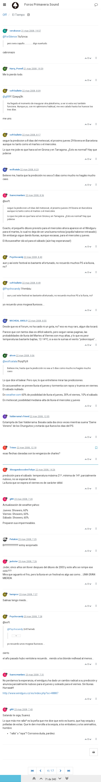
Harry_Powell (16, 68)
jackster (14, 561)
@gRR (6, 96)
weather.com (13, 394)
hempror (14, 594)
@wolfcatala (10, 361)
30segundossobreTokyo (22, 469)
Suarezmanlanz (17, 195)
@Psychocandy (11, 288)
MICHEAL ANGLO (19, 321)
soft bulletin (16, 91)
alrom (13, 355)
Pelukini (14, 539)
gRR (12, 499)
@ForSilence (10, 36)
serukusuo (15, 31)
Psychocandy (16, 257)
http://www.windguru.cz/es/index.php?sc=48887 (30, 693)
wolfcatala (15, 169)
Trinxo (13, 447)
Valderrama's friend (19, 416)
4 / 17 (50, 770)
